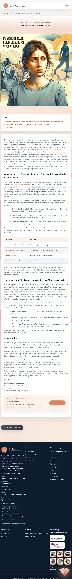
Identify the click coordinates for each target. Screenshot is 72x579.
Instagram (4, 504)
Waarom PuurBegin (18, 523)
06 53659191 (8, 388)
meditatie (19, 250)
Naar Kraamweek (57, 403)
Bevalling (12, 520)
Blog (8, 13)
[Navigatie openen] (67, 6)
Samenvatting (10, 128)
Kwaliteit (4, 536)
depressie (41, 157)
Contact (4, 516)
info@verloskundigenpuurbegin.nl (16, 391)
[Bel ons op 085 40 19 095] (64, 572)
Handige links (30, 461)
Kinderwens (16, 512)
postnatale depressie (23, 184)
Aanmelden (5, 512)
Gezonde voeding (12, 255)
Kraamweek (6, 523)
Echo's (4, 520)
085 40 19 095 (30, 536)
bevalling (23, 150)
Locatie (28, 458)
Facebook (13, 504)
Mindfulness (10, 250)
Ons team (13, 516)
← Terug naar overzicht (12, 428)
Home (3, 13)
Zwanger (21, 516)
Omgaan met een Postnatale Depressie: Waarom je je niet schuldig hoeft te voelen (34, 121)
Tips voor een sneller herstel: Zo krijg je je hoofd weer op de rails (28, 124)
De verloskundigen (32, 455)
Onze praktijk (30, 452)
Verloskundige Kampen (9, 508)
